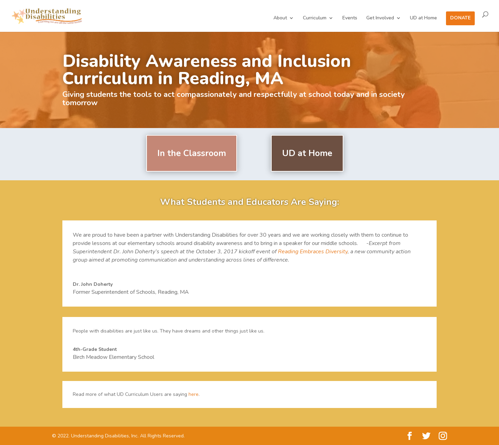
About (280, 18)
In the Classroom (191, 153)
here (194, 394)
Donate (460, 18)
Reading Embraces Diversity (313, 251)
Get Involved (380, 18)
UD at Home (423, 18)
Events (349, 18)
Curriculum (314, 18)
